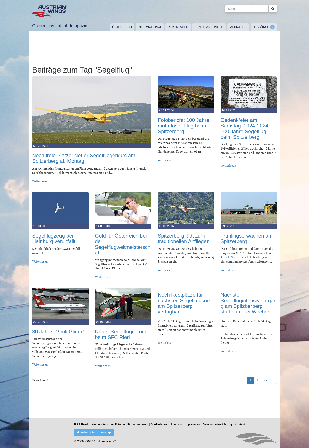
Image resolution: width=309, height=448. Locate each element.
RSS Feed (81, 424)
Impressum (192, 424)
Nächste (268, 380)
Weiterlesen (40, 181)
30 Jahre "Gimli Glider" (58, 331)
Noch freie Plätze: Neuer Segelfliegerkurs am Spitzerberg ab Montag (83, 158)
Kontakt (240, 424)
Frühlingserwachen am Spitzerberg (247, 238)
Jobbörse (261, 27)
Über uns (176, 424)
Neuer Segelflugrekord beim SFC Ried (121, 334)
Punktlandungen (208, 27)
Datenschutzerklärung (217, 424)
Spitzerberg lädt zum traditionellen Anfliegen (184, 238)
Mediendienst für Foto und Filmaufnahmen (120, 424)
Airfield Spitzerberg (233, 257)
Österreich (122, 27)
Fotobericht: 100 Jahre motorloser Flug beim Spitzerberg (183, 125)
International (150, 27)
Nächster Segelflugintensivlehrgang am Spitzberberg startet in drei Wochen (249, 303)
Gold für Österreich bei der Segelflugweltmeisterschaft (123, 244)
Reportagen (178, 27)
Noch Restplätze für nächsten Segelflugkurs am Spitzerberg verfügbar (184, 303)
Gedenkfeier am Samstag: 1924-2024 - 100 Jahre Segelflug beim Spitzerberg (246, 128)
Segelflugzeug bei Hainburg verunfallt (53, 238)
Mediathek (238, 27)
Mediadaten (159, 424)
